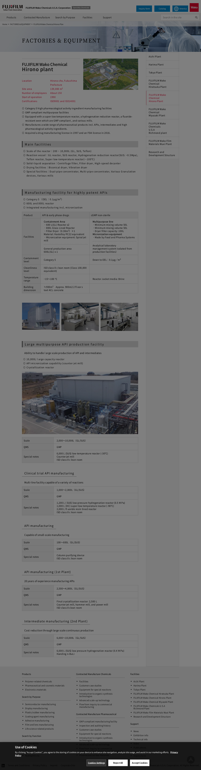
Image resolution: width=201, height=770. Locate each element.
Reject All (118, 765)
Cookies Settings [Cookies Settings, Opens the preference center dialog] (96, 765)
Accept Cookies (139, 765)
